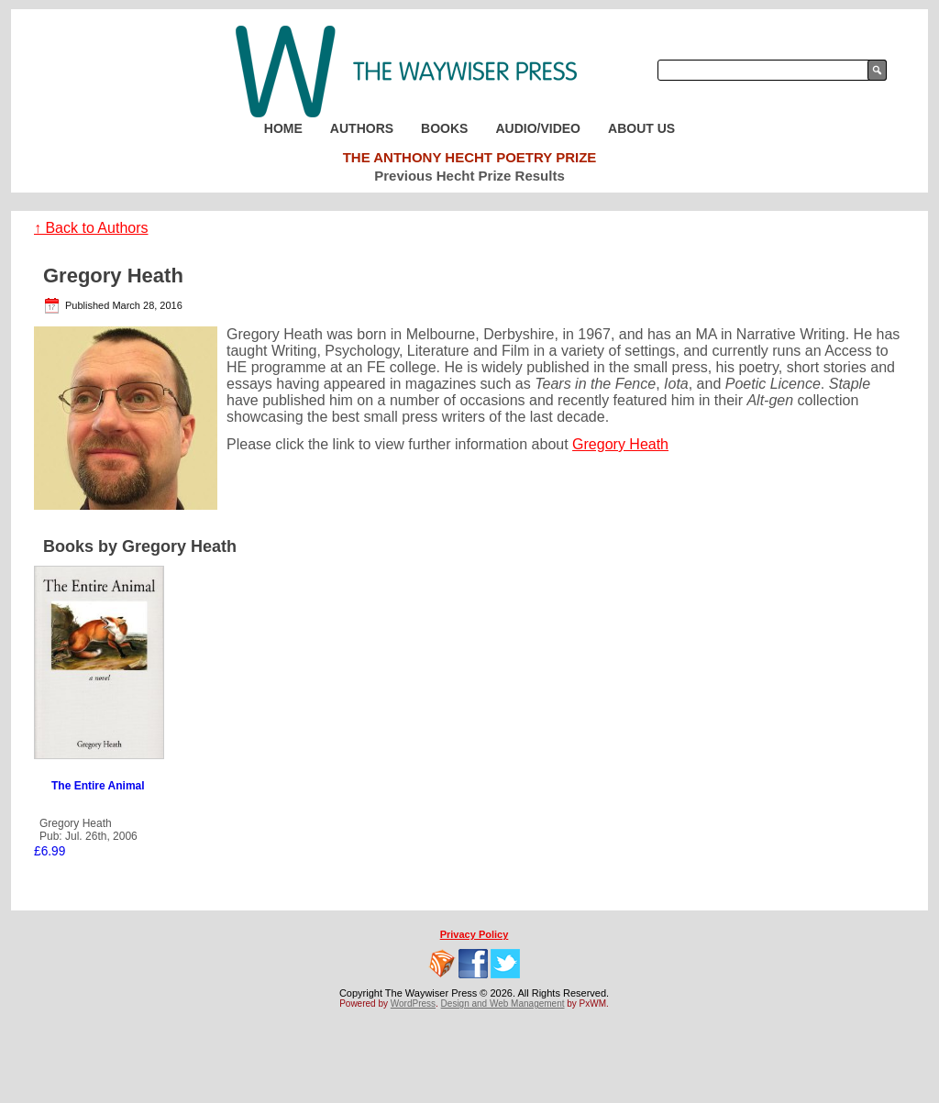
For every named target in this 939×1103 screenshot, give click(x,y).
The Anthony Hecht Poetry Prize (470, 157)
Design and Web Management (503, 1003)
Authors (361, 128)
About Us (641, 128)
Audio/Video (537, 128)
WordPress (413, 1003)
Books (444, 128)
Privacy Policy (474, 934)
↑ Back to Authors (91, 228)
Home (283, 128)
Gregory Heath (620, 444)
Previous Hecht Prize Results (469, 175)
